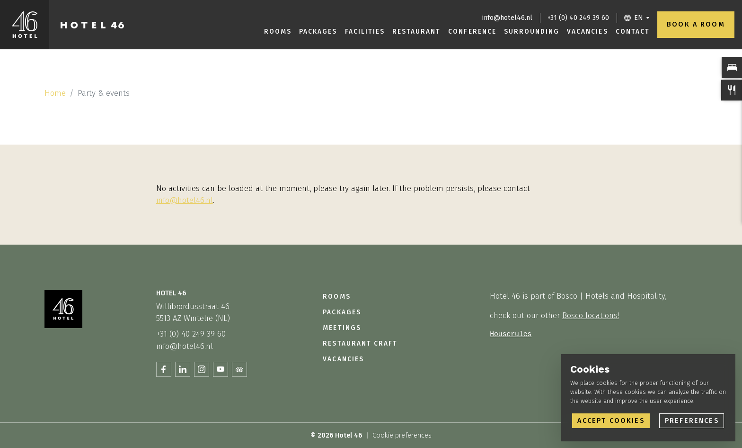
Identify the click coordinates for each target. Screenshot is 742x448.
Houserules (510, 334)
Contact (633, 31)
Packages (318, 31)
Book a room (696, 24)
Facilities (365, 31)
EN (638, 18)
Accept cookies (610, 421)
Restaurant (416, 31)
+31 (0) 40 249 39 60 (578, 18)
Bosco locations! (590, 315)
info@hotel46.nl (507, 18)
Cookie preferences (402, 435)
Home (55, 93)
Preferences (692, 421)
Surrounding (531, 31)
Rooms (278, 31)
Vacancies (587, 31)
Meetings (342, 328)
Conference (472, 31)
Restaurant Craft (360, 343)
